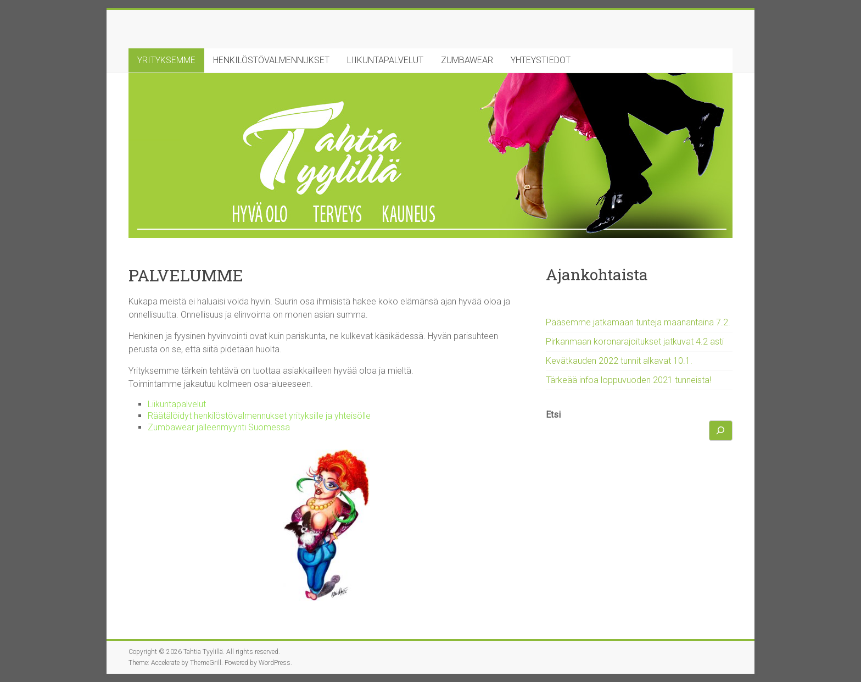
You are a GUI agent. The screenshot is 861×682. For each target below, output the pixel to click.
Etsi (553, 414)
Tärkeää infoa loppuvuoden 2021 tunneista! (628, 380)
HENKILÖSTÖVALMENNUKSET (271, 60)
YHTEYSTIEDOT (541, 60)
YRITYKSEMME (166, 60)
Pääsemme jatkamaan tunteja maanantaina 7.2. (638, 322)
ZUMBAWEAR (467, 60)
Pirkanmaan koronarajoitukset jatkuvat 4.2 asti (635, 341)
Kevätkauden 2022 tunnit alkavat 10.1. (619, 361)
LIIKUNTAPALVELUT (385, 60)
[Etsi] (721, 430)
